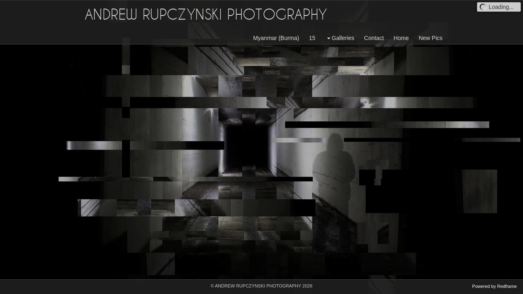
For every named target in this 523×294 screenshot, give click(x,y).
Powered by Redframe (494, 286)
